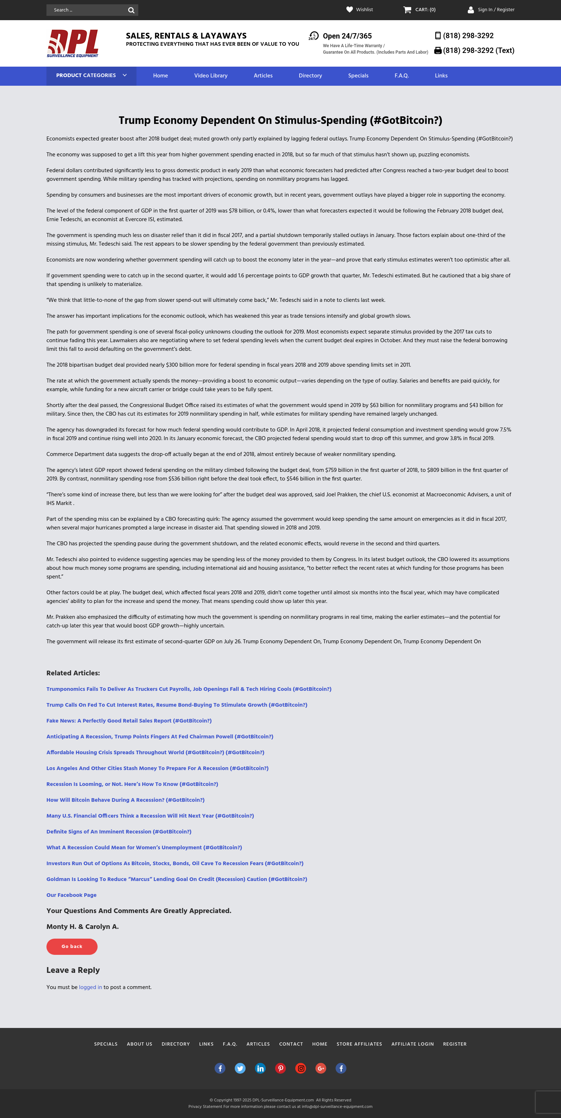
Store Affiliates (359, 1044)
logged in (90, 987)
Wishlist (364, 10)
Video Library (211, 76)
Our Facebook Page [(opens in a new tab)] (71, 895)
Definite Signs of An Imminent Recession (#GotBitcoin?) (119, 832)
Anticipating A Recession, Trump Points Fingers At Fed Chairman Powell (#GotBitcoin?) (159, 737)
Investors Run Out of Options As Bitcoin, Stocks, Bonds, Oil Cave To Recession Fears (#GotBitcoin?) (175, 863)
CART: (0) (426, 10)
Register (455, 1044)
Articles (263, 76)
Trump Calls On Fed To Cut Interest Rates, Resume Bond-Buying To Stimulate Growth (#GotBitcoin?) (177, 705)
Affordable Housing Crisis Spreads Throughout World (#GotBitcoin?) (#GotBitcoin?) (155, 752)
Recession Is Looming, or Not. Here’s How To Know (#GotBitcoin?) (132, 784)
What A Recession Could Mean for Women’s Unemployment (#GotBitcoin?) (144, 848)
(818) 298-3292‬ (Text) (479, 50)
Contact (291, 1044)
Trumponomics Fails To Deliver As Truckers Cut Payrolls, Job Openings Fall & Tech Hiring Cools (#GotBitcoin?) (189, 689)
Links (441, 76)
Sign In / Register (496, 10)
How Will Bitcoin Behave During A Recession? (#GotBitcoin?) (125, 800)
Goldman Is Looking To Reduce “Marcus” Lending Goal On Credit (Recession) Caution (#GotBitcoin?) (176, 879)
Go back (72, 947)
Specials (358, 76)
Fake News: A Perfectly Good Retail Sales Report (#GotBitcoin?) (129, 721)
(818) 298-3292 (468, 35)
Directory (310, 76)
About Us (139, 1044)
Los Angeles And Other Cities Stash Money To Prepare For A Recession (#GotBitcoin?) (157, 768)
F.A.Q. (402, 76)
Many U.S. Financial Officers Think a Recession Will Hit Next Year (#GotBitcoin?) (150, 816)
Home (160, 76)
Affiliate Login (412, 1044)
